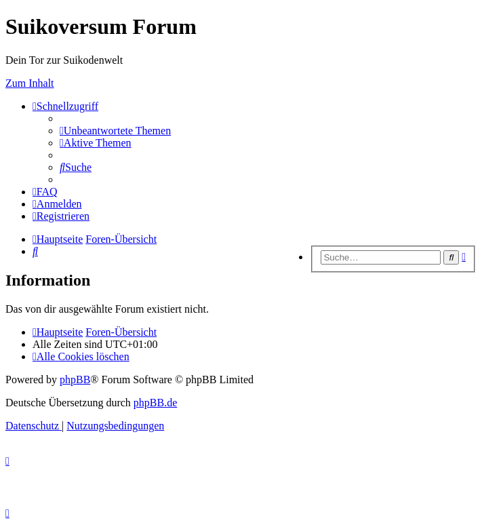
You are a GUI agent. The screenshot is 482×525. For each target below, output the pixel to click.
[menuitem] (115, 130)
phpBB (75, 379)
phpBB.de (155, 402)
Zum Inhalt (29, 83)
